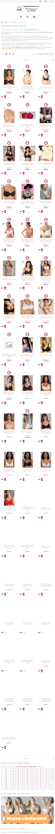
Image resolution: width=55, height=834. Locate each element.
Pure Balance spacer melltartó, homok (45, 623)
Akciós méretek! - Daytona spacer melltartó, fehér (45, 126)
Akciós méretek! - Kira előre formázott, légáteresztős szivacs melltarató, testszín (27, 241)
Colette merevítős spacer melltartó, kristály (46, 470)
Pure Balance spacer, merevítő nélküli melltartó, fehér (9, 661)
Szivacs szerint (13, 22)
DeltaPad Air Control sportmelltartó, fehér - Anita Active (27, 508)
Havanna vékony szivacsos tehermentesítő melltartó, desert (27, 547)
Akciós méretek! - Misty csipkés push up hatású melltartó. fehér (46, 279)
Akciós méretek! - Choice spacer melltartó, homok (9, 126)
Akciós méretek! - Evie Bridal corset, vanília (46, 164)
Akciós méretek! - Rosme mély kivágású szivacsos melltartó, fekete (9, 355)
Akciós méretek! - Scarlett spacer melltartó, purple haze (27, 355)
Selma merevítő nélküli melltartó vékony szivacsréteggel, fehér (9, 700)
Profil (45, 1)
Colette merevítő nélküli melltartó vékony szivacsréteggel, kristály (9, 470)
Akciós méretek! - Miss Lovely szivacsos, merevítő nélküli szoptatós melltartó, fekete (27, 279)
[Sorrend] (45, 54)
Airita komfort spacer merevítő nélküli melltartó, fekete (27, 393)
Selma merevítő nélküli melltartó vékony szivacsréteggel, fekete (27, 700)
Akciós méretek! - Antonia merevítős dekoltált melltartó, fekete (9, 87)
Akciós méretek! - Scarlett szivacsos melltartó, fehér (27, 432)
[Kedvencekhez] (4, 96)
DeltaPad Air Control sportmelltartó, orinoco (46, 508)
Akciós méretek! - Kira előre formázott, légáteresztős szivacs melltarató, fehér (9, 241)
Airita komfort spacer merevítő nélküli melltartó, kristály (45, 393)
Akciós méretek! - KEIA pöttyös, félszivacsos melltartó (27, 202)
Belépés (40, 1)
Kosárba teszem (5, 96)
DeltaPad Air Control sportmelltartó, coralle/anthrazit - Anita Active (9, 508)
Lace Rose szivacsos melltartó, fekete (9, 585)
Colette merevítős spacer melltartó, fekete (27, 470)
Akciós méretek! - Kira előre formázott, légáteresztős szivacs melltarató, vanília (46, 241)
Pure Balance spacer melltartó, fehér (9, 623)
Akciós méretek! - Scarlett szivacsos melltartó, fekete (45, 355)
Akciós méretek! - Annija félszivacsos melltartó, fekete (46, 87)
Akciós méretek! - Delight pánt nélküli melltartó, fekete (27, 164)
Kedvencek (51, 1)
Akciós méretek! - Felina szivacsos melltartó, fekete (9, 202)
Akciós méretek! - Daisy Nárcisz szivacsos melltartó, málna (27, 126)
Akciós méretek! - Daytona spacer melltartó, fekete (9, 164)
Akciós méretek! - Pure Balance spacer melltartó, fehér (27, 317)
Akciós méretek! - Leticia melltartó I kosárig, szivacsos (9, 279)
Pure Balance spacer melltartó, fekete (27, 623)
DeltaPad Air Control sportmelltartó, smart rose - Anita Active (9, 547)
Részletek (2, 96)
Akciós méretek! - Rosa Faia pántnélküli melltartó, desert (46, 317)
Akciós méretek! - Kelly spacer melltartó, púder (46, 202)
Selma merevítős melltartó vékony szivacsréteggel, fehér (9, 738)
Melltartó (6, 22)
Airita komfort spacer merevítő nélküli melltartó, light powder (9, 432)
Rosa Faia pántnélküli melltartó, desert (46, 661)
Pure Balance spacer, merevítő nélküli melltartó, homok (27, 661)
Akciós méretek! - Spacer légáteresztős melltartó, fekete (9, 393)
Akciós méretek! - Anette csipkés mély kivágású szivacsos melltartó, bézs (27, 87)
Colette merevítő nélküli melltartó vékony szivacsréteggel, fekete (46, 432)
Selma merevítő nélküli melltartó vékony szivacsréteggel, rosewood (46, 700)
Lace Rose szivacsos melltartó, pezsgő (27, 585)
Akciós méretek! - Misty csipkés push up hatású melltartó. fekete (9, 317)
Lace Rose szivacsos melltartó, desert (45, 547)
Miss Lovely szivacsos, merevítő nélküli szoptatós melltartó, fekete (46, 585)
